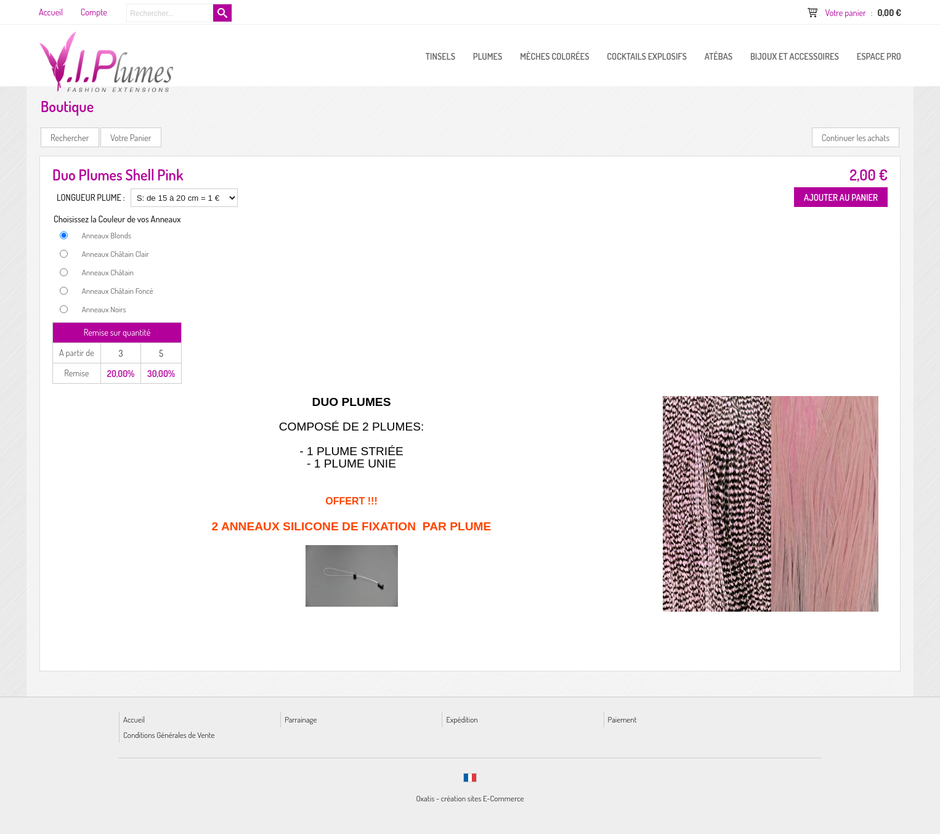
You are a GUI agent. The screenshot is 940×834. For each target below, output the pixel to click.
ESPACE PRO (879, 56)
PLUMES (488, 56)
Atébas (718, 56)
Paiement (622, 719)
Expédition (461, 719)
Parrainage (301, 719)
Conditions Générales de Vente (168, 734)
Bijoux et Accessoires (794, 56)
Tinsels (440, 56)
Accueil (134, 719)
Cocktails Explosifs (647, 56)
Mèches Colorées (554, 56)
